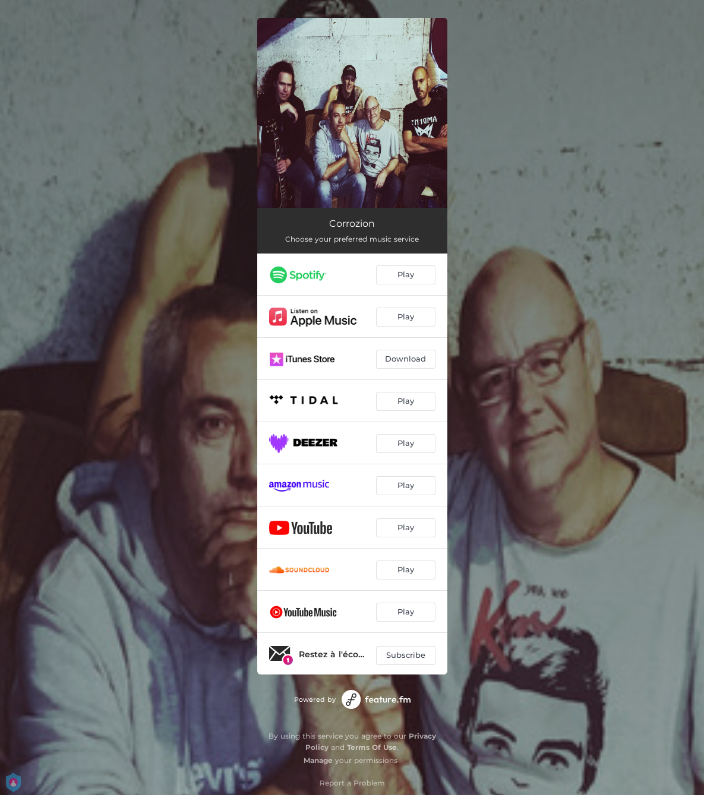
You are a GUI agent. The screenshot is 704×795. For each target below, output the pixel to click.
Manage (318, 760)
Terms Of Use (372, 747)
